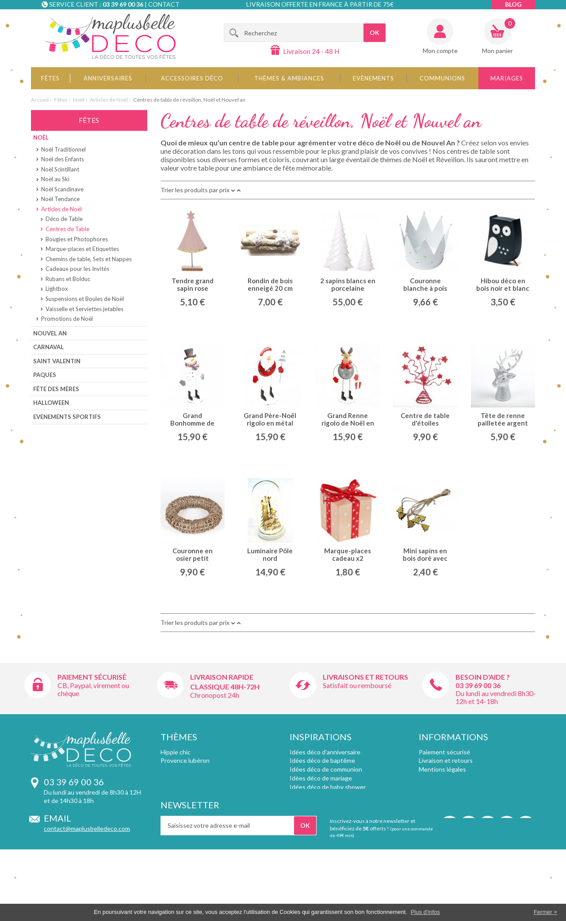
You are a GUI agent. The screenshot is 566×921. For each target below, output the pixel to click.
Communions (442, 78)
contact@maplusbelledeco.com (87, 828)
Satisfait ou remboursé (357, 685)
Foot (167, 787)
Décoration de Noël (316, 822)
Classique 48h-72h (225, 686)
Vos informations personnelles (461, 813)
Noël (78, 99)
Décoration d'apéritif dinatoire (331, 830)
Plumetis (173, 804)
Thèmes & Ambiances (289, 78)
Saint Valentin (56, 361)
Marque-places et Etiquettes (82, 248)
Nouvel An (50, 333)
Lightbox (57, 288)
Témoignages (437, 795)
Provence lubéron (185, 760)
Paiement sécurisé (91, 677)
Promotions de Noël (67, 318)
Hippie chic (176, 752)
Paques (44, 374)
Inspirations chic (183, 778)
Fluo (166, 822)
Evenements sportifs (67, 416)
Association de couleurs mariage (334, 795)
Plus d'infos (425, 912)
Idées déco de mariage (321, 778)
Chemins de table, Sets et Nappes (89, 259)
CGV (425, 778)
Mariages (506, 78)
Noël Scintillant (60, 169)
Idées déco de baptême (322, 760)
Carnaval (48, 346)
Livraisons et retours (365, 677)
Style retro (175, 769)
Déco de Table (64, 218)
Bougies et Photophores (77, 239)
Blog (513, 4)
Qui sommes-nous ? (446, 787)
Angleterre (176, 830)
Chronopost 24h (214, 695)
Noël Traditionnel (63, 149)
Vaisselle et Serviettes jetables (84, 308)
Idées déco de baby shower (328, 787)
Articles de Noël (109, 99)
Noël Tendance (60, 198)
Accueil (40, 99)
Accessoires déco (192, 78)
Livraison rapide (221, 677)
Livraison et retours (446, 760)
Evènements (373, 78)
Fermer (543, 912)
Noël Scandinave (62, 189)
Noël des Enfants (62, 159)
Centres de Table (67, 228)
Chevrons (174, 813)
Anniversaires (108, 78)
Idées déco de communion (326, 769)
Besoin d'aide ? (482, 677)
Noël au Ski (55, 179)
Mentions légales (442, 769)
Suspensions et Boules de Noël (85, 298)
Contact (164, 4)
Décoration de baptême (322, 804)
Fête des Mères (56, 388)
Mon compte (440, 50)
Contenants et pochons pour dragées (342, 813)
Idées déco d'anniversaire (325, 752)
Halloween (51, 402)
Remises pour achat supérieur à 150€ (470, 804)
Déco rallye (176, 795)
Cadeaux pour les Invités (77, 268)
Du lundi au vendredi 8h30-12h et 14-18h (495, 697)
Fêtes (50, 78)
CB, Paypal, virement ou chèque (93, 689)
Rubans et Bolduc (68, 278)
